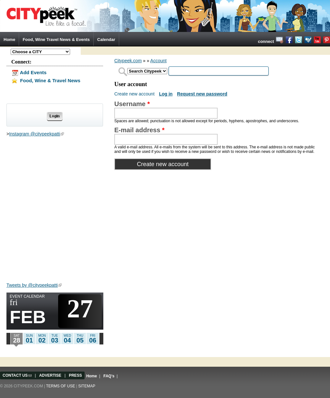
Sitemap (86, 386)
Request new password (202, 93)
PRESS (75, 375)
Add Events (28, 72)
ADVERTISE (50, 375)
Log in (165, 93)
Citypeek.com (128, 60)
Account (158, 60)
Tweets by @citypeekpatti (34, 285)
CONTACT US (17, 375)
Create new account (135, 93)
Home (9, 39)
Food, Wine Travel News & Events (56, 39)
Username (132, 103)
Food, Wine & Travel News (45, 80)
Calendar (106, 39)
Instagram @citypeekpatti (36, 133)
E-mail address (139, 130)
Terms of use (60, 386)
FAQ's (108, 376)
